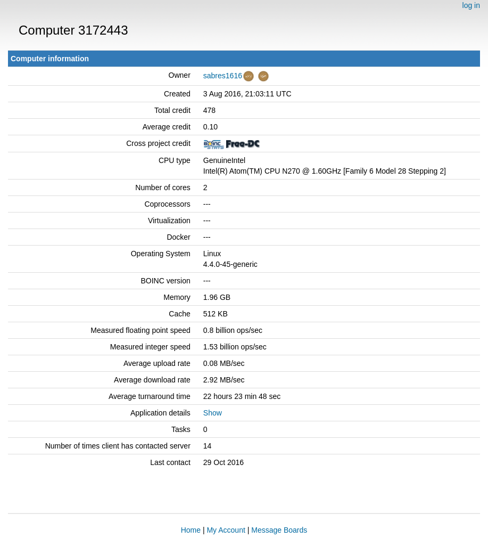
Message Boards (279, 530)
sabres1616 (222, 75)
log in (471, 5)
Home (191, 530)
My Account (225, 530)
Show (212, 413)
